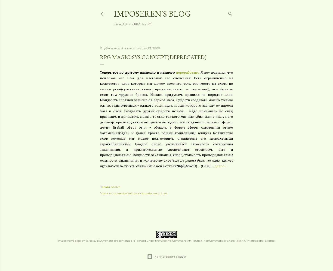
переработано (187, 72)
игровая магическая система (130, 193)
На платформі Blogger (166, 256)
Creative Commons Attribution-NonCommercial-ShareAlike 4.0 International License (217, 240)
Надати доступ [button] (110, 187)
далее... (220, 166)
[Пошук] (230, 12)
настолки (160, 193)
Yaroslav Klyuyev (97, 240)
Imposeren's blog (152, 13)
